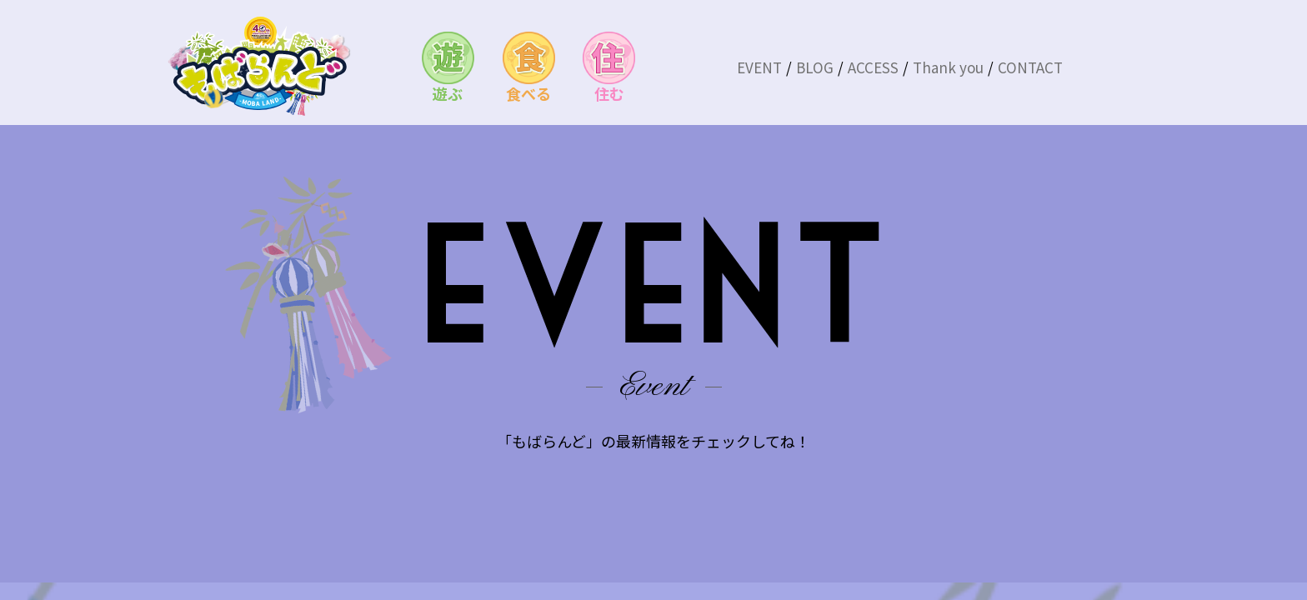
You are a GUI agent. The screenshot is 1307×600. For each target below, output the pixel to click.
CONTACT (1030, 67)
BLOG (815, 67)
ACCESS (873, 67)
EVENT (759, 67)
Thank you (948, 67)
